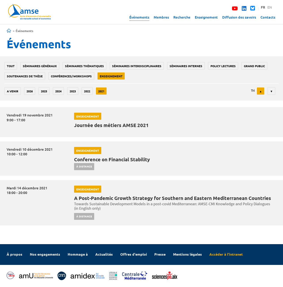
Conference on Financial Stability (112, 159)
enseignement (111, 76)
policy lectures (223, 66)
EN (269, 7)
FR (263, 7)
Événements (139, 17)
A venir (12, 91)
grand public (254, 66)
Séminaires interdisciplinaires (136, 66)
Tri (253, 90)
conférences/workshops (71, 76)
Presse (160, 254)
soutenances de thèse (25, 76)
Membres (161, 17)
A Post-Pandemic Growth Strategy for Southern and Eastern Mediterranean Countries (172, 198)
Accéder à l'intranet (226, 254)
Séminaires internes (186, 66)
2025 (44, 91)
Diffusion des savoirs (239, 17)
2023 (73, 91)
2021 (101, 91)
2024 (58, 91)
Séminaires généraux (40, 66)
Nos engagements (45, 254)
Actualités (104, 254)
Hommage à (78, 254)
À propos (14, 254)
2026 (30, 91)
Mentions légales (187, 254)
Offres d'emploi (133, 254)
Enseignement (206, 17)
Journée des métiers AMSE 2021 (111, 125)
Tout (11, 66)
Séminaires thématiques (84, 66)
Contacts (267, 17)
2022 (87, 91)
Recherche (181, 17)
